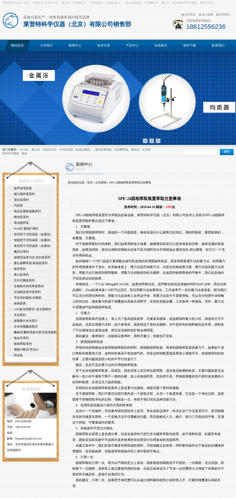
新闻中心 (75, 45)
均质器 (18, 205)
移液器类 (20, 303)
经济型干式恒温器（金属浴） (33, 234)
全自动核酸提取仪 (26, 326)
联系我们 (224, 14)
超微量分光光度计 (26, 320)
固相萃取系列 (23, 343)
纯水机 (18, 355)
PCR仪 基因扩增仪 (26, 228)
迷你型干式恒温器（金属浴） (33, 246)
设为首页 (190, 14)
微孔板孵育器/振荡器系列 (31, 263)
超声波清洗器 (23, 188)
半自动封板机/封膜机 (28, 297)
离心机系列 (21, 274)
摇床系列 (20, 269)
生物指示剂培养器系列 (29, 286)
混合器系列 (21, 199)
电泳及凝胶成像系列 (27, 211)
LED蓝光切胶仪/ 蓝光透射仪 (32, 309)
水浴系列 (20, 315)
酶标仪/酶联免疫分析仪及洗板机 (35, 332)
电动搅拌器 (21, 222)
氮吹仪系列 (21, 251)
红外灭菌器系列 (24, 280)
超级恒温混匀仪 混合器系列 (32, 257)
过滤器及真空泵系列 (27, 292)
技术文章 (103, 45)
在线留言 (160, 45)
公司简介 (46, 45)
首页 (90, 182)
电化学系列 (21, 338)
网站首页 (17, 45)
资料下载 (189, 45)
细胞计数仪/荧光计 (26, 349)
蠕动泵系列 (21, 217)
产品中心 (132, 45)
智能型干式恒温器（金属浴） (33, 240)
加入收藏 (207, 14)
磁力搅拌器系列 (24, 194)
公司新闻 (100, 182)
